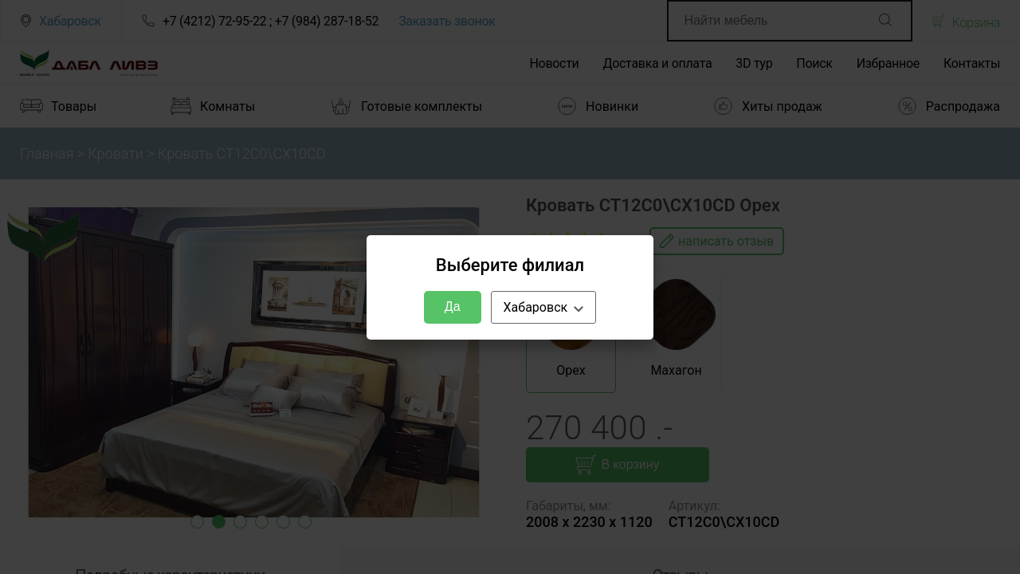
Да (453, 306)
